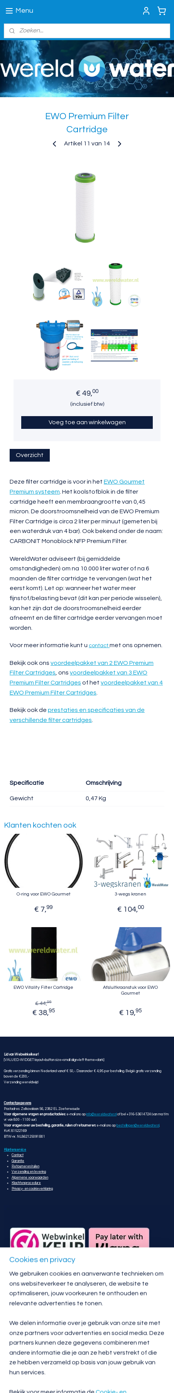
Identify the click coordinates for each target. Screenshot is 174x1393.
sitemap (38, 1379)
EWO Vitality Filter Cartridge (43, 987)
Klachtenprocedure (26, 1183)
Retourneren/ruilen (25, 1166)
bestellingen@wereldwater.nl (138, 1125)
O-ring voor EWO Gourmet (44, 894)
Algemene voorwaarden (30, 1177)
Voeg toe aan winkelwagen (87, 423)
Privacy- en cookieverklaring (32, 1189)
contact (99, 646)
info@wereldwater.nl (101, 1114)
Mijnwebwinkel (142, 1379)
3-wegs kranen (130, 894)
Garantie (18, 1161)
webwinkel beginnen (78, 1379)
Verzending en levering (29, 1172)
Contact (18, 1155)
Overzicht (30, 455)
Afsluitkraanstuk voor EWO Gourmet (130, 990)
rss (52, 1379)
